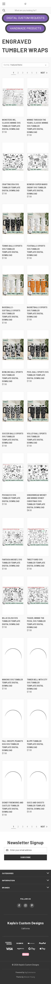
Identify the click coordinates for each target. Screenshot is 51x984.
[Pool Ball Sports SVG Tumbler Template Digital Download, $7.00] (37, 349)
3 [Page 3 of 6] (22, 73)
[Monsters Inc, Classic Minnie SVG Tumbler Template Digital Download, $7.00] (13, 97)
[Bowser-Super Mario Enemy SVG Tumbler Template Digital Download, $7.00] (37, 162)
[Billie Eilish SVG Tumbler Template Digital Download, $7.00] (13, 596)
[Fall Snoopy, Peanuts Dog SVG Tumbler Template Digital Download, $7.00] (13, 719)
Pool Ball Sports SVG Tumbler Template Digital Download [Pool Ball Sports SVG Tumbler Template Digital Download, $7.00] (38, 375)
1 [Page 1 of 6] (13, 73)
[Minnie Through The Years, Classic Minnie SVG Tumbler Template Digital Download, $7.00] (37, 97)
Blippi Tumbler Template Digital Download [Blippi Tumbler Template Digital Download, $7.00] (35, 744)
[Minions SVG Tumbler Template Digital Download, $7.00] (13, 657)
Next (44, 72)
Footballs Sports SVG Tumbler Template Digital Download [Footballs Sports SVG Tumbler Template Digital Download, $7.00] (36, 250)
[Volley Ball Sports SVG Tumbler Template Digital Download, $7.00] (37, 411)
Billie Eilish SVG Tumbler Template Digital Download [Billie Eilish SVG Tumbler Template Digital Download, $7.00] (11, 621)
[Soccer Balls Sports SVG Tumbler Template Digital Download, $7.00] (13, 411)
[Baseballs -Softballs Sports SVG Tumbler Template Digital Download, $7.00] (13, 285)
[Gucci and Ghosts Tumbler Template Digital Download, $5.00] (37, 780)
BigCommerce (30, 972)
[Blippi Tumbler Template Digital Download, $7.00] (37, 719)
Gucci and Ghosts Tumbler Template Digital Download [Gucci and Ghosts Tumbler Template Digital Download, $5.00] (36, 805)
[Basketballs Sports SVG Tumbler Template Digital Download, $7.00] (37, 285)
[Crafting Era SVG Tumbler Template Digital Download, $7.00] (13, 162)
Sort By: (7, 65)
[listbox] (29, 65)
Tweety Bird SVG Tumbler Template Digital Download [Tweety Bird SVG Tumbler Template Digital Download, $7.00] (36, 562)
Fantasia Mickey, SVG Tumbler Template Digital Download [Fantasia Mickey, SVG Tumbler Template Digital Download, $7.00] (12, 562)
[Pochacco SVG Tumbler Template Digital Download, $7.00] (13, 472)
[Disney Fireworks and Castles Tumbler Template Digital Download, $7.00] (13, 780)
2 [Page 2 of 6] (18, 73)
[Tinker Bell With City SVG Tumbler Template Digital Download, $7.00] (37, 657)
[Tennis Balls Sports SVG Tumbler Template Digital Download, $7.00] (13, 223)
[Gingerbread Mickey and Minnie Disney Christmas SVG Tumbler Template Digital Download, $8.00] (37, 472)
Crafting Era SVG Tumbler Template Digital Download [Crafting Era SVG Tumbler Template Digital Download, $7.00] (11, 187)
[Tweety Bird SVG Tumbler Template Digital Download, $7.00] (37, 537)
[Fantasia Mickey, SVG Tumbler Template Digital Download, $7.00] (13, 537)
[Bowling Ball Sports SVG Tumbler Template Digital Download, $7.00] (13, 349)
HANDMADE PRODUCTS (25, 28)
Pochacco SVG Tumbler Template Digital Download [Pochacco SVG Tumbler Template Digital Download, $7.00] (11, 498)
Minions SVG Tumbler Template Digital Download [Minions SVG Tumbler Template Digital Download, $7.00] (12, 682)
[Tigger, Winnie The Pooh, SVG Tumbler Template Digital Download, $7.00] (37, 596)
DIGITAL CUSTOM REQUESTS (25, 18)
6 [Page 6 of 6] (36, 73)
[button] (25, 18)
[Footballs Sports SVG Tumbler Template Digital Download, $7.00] (37, 223)
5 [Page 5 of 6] (32, 73)
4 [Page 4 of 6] (27, 73)
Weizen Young (29, 977)
